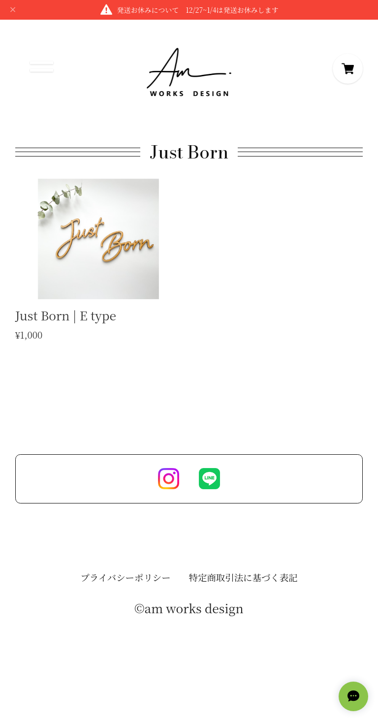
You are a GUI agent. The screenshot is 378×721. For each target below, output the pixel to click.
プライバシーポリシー (125, 580)
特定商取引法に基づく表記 (243, 580)
